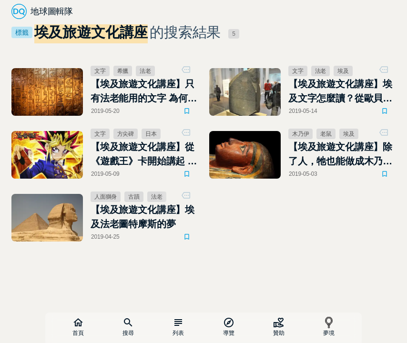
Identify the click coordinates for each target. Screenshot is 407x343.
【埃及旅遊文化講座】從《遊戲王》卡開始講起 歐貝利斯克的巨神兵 (144, 154)
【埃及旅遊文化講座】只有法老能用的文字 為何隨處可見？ (144, 92)
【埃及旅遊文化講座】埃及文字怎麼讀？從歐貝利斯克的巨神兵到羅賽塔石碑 (340, 92)
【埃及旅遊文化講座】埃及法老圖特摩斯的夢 (142, 216)
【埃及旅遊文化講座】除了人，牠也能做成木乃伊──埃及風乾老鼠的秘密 (340, 154)
